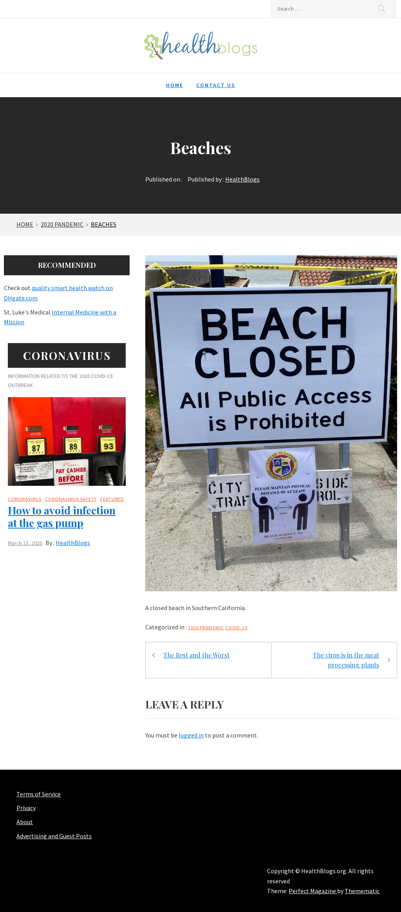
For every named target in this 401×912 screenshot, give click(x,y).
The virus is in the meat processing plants (346, 660)
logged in (191, 735)
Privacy (26, 808)
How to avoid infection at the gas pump (62, 516)
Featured (112, 499)
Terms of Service (38, 794)
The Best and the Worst (196, 655)
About (24, 822)
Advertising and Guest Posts (54, 836)
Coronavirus (25, 499)
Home (174, 85)
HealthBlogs (242, 179)
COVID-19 (236, 627)
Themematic (362, 891)
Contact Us (215, 85)
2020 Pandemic (206, 627)
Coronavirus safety (71, 499)
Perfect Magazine (313, 891)
